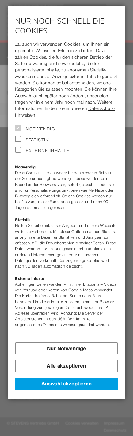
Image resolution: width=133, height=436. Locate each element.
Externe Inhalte (47, 150)
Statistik (37, 139)
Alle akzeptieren (66, 366)
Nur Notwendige (66, 348)
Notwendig (40, 129)
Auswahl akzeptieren (66, 384)
